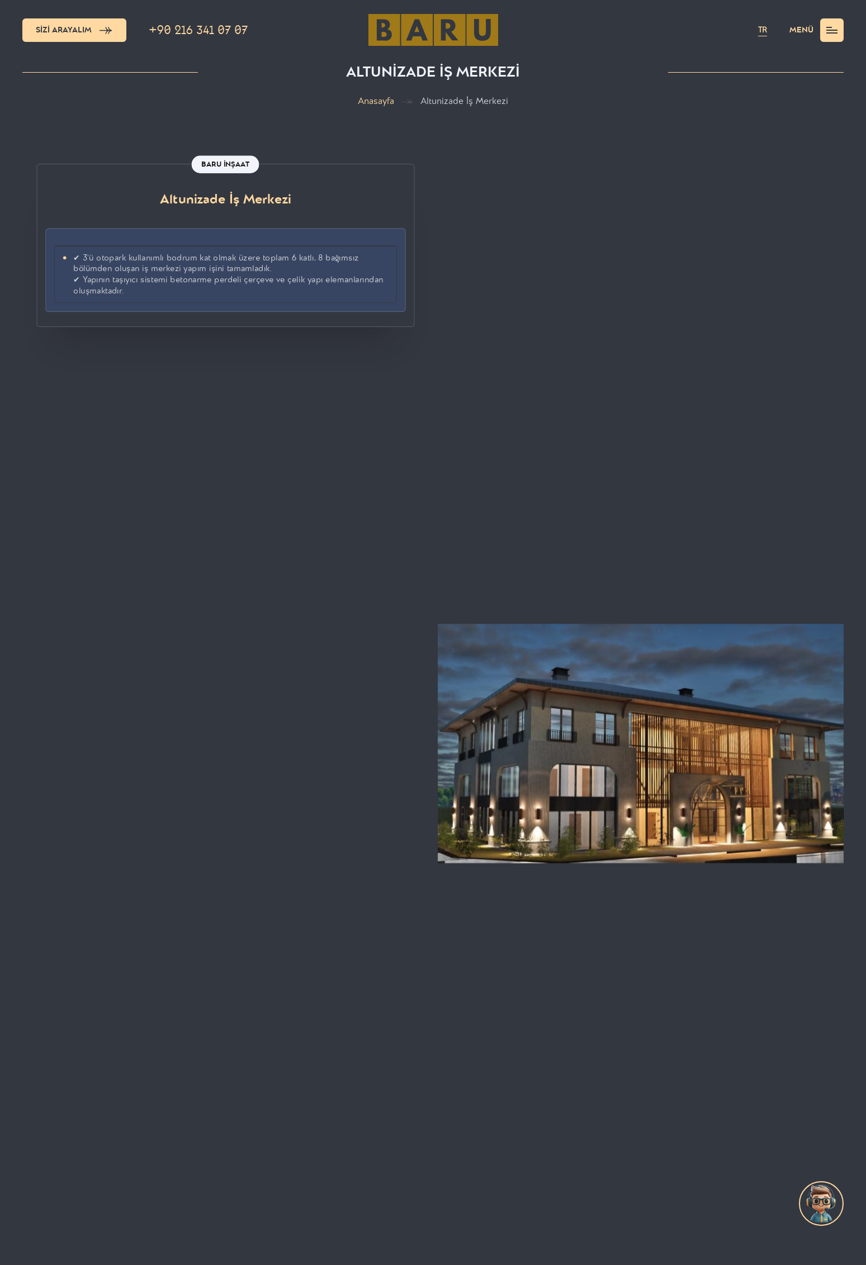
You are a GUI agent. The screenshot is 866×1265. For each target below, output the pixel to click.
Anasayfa (376, 101)
